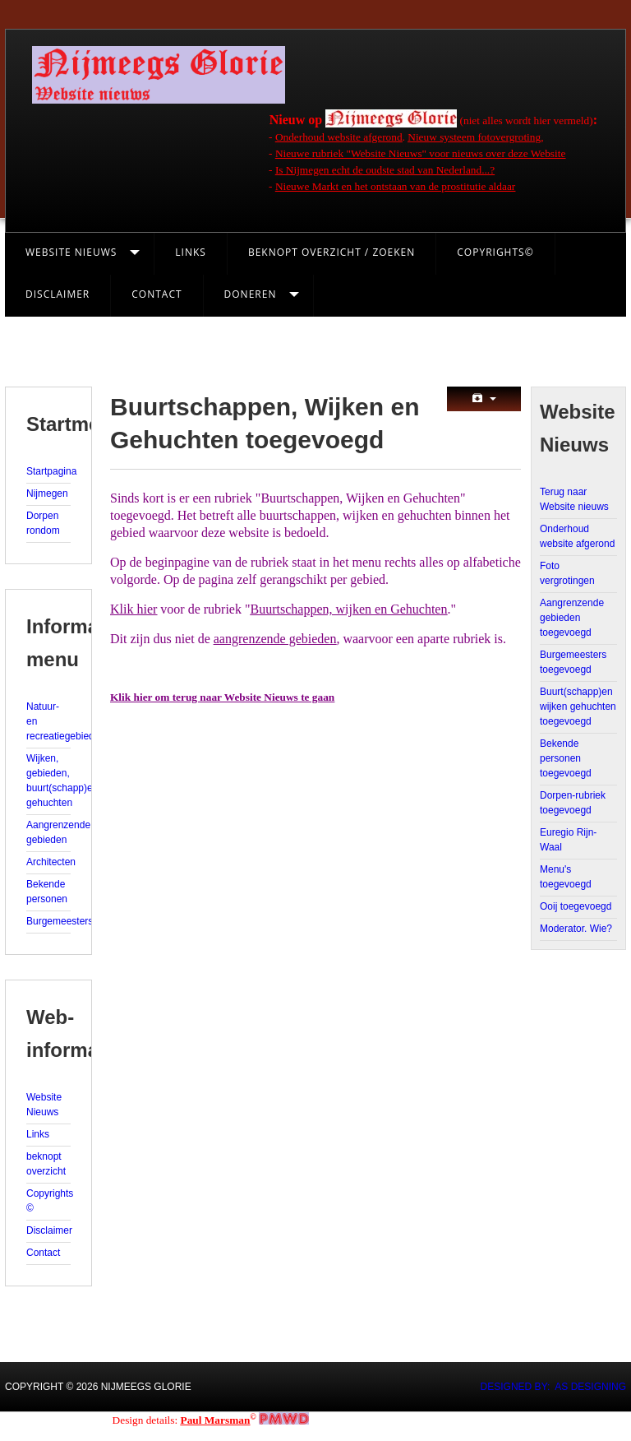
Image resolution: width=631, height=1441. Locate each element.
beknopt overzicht (46, 1164)
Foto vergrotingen (567, 573)
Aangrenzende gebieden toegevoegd (572, 617)
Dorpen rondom (43, 523)
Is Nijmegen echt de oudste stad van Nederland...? (385, 170)
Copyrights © (48, 1201)
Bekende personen (46, 891)
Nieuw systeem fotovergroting (474, 137)
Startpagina (48, 471)
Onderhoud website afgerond (339, 137)
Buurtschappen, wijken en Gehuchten (349, 609)
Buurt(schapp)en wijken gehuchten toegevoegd (578, 706)
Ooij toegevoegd (575, 906)
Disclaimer (57, 294)
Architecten (48, 862)
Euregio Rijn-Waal (568, 840)
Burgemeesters (48, 921)
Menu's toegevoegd (566, 877)
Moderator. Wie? (576, 928)
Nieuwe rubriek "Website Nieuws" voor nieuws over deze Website (420, 153)
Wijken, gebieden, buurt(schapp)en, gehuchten (48, 781)
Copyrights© (495, 252)
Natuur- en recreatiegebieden (48, 721)
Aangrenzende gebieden (48, 832)
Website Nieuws (71, 252)
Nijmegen (47, 493)
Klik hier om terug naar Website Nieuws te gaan (222, 697)
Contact (156, 294)
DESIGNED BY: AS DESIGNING (553, 1386)
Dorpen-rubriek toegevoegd (573, 803)
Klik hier (133, 609)
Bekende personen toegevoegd (566, 758)
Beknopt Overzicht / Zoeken (331, 252)
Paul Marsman (216, 1420)
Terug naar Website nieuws (574, 499)
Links (190, 252)
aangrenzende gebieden (275, 639)
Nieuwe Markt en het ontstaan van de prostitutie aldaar (395, 186)
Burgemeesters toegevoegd (573, 662)
